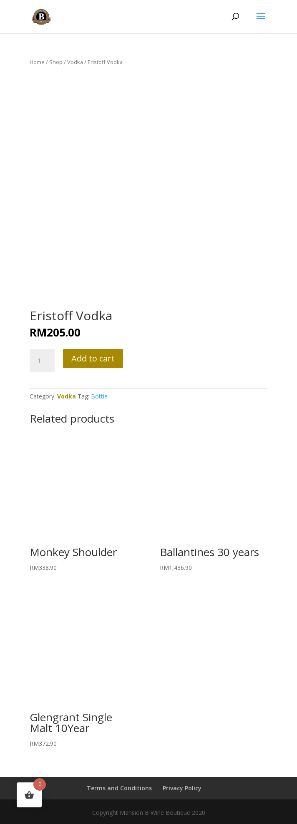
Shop (56, 62)
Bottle (99, 396)
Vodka (75, 62)
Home (37, 62)
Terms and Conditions (119, 788)
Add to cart (93, 358)
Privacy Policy (182, 788)
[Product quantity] (42, 360)
